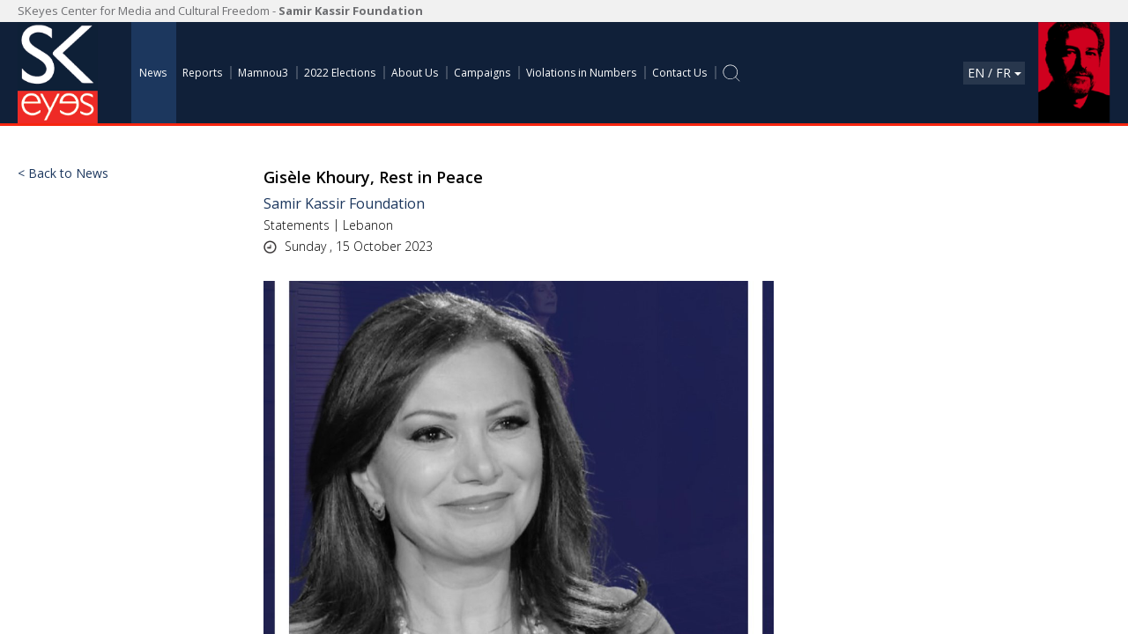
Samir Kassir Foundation (344, 203)
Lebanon (368, 225)
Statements (296, 225)
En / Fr (994, 72)
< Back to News (63, 173)
